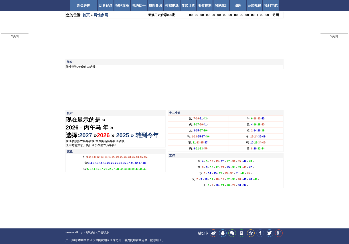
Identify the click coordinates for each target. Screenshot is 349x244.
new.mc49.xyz (74, 232)
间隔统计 (221, 5)
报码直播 (122, 5)
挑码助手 (139, 5)
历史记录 (105, 5)
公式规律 (254, 5)
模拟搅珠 (172, 5)
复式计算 (188, 5)
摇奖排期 (204, 5)
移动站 (90, 232)
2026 (103, 135)
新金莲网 (83, 5)
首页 (86, 15)
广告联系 (103, 232)
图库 (238, 5)
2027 (85, 135)
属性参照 (155, 5)
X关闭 (15, 36)
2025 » (126, 135)
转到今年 (147, 135)
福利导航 (271, 5)
